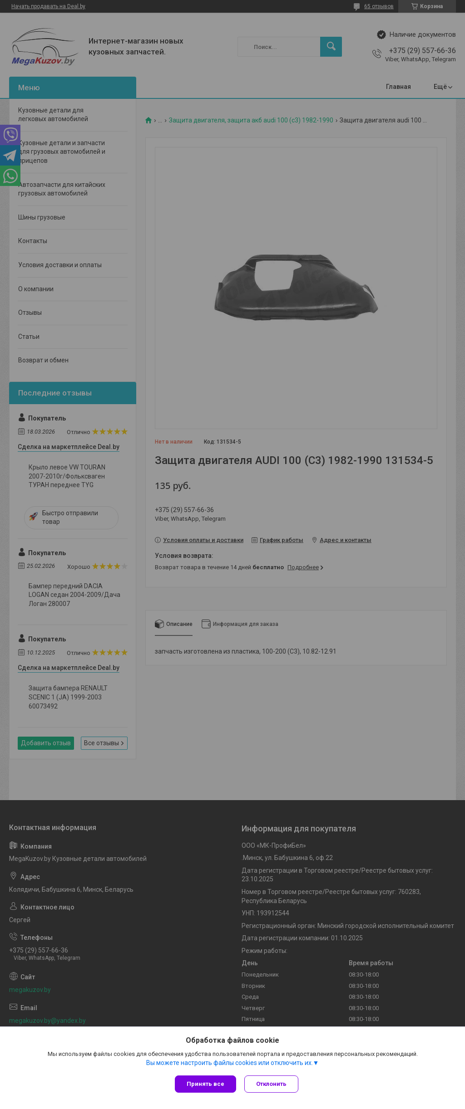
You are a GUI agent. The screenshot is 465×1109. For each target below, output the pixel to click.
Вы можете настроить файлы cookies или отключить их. (229, 1063)
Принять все (205, 1083)
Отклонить (272, 1083)
